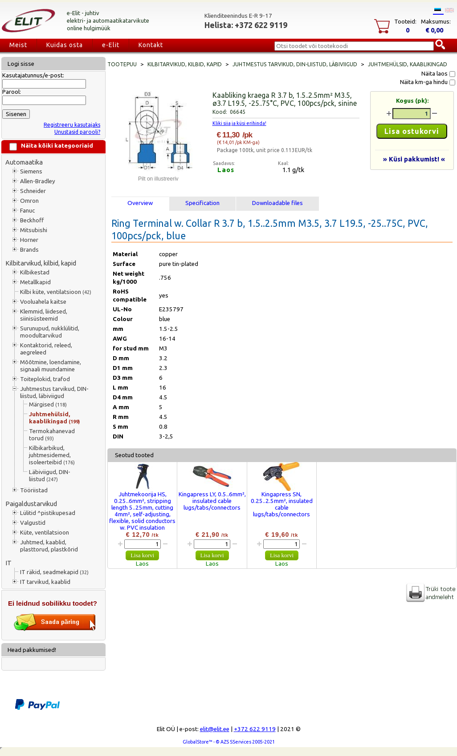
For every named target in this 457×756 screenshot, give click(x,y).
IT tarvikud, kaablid (45, 582)
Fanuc (27, 210)
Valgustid (32, 522)
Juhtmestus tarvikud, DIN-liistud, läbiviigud (54, 392)
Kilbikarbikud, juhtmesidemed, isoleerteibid (52, 455)
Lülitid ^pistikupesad (47, 513)
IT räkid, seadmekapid (54, 572)
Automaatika (24, 162)
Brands (29, 249)
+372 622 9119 (255, 729)
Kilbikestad (34, 272)
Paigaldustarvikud (31, 503)
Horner (29, 240)
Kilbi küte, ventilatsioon (55, 292)
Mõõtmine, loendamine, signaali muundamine (50, 366)
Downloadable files (277, 203)
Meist (18, 44)
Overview (140, 203)
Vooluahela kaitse (43, 301)
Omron (29, 200)
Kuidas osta (64, 44)
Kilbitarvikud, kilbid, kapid (40, 263)
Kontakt (151, 44)
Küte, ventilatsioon (44, 532)
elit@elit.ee (214, 729)
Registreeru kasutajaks (72, 125)
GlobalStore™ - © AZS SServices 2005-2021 (229, 741)
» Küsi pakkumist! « (414, 159)
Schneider (33, 191)
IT (8, 563)
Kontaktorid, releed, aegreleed (46, 349)
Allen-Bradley (37, 181)
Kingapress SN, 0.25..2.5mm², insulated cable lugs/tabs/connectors (282, 504)
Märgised (48, 404)
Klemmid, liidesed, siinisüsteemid (43, 315)
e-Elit (110, 44)
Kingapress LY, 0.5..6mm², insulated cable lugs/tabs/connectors (212, 501)
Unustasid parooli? (77, 132)
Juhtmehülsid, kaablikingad (54, 418)
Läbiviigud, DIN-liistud (49, 476)
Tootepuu (122, 64)
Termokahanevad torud (52, 435)
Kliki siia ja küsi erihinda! (239, 123)
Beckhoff (32, 220)
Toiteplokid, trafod (45, 379)
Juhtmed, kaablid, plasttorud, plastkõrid (49, 546)
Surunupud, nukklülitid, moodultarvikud (49, 332)
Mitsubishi (33, 230)
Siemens (31, 171)
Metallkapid (35, 282)
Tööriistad (34, 490)
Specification (202, 203)
